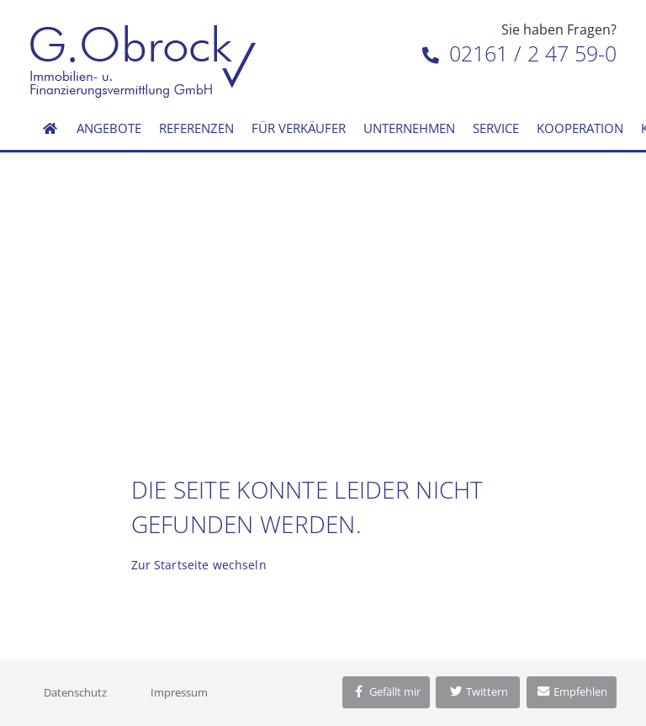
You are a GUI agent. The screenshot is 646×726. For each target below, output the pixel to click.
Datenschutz (75, 692)
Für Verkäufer (299, 128)
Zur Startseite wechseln (199, 565)
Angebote (109, 128)
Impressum (179, 692)
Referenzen (196, 128)
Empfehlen (571, 691)
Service (496, 128)
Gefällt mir (386, 691)
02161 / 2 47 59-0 (519, 53)
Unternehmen (409, 128)
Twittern (478, 691)
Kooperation (580, 128)
